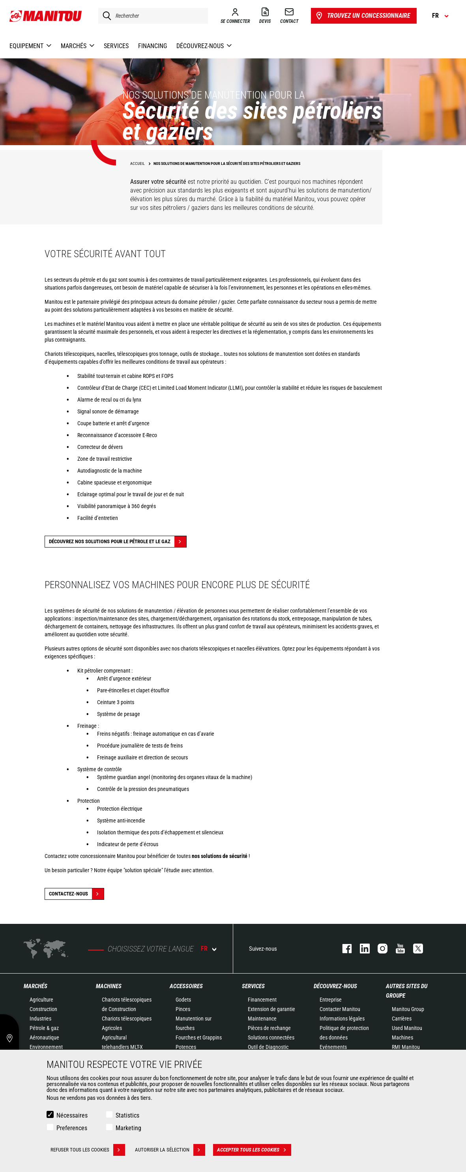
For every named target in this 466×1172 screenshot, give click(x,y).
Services (253, 986)
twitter (414, 948)
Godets (183, 999)
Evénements (333, 1047)
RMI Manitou (406, 1047)
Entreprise (331, 999)
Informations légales (342, 1018)
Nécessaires (72, 1115)
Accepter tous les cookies (254, 1150)
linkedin (361, 948)
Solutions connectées (271, 1037)
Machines (109, 986)
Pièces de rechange (269, 1028)
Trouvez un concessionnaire (362, 16)
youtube (396, 948)
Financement (262, 999)
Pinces (183, 1009)
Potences (186, 1047)
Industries (40, 1018)
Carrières (402, 1018)
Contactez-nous (76, 893)
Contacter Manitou (340, 1009)
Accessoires (186, 986)
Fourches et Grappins (199, 1037)
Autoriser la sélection (170, 1150)
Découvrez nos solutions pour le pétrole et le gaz (117, 541)
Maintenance (262, 1018)
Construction (43, 1009)
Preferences (71, 1128)
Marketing (128, 1128)
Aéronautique (44, 1037)
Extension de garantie (271, 1009)
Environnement (46, 1047)
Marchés (35, 986)
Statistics (127, 1115)
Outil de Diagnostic (268, 1047)
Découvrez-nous (335, 986)
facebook (343, 948)
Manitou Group (408, 1009)
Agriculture (41, 999)
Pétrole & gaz (44, 1028)
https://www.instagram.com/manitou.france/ (378, 948)
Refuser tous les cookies (88, 1150)
